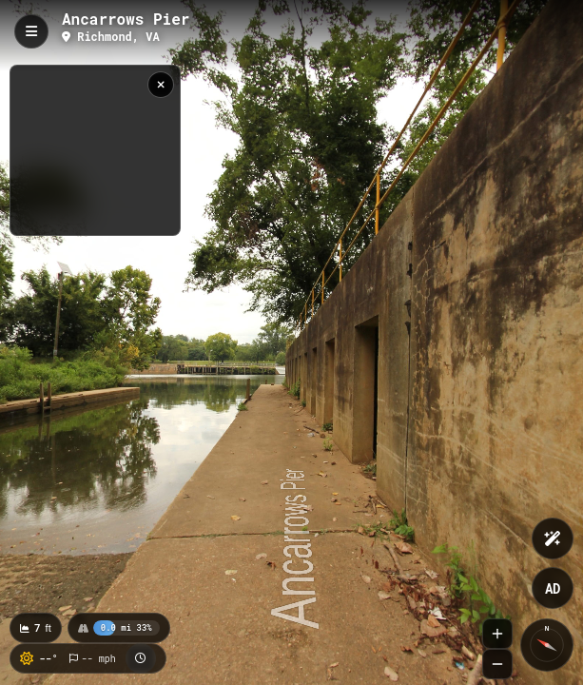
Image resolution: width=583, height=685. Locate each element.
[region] (95, 150)
